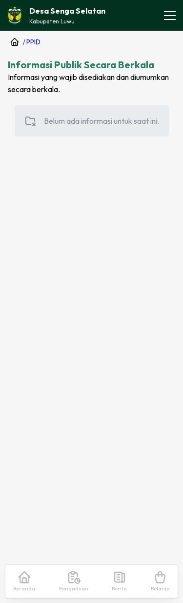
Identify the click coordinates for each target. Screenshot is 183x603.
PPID (33, 42)
